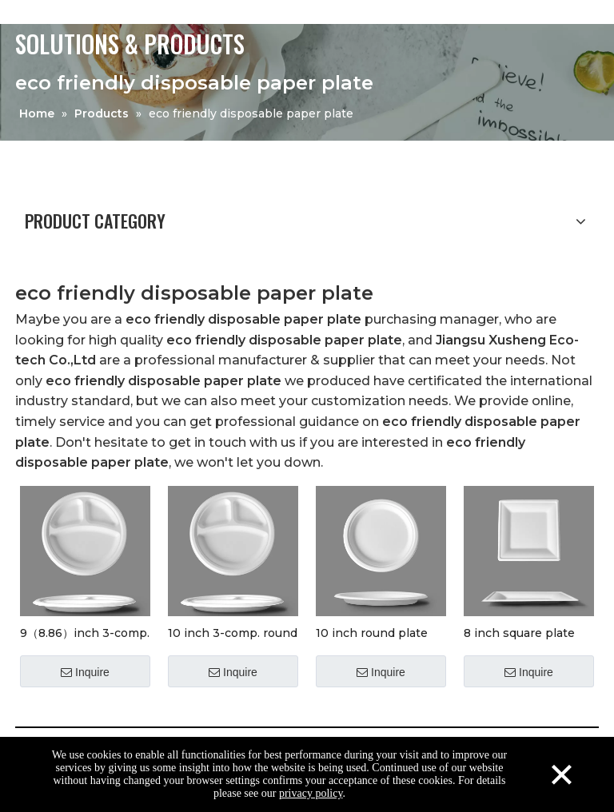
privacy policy (311, 793)
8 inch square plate (519, 632)
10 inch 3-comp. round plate (232, 632)
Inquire (85, 672)
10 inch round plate (372, 632)
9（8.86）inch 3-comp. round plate (85, 632)
